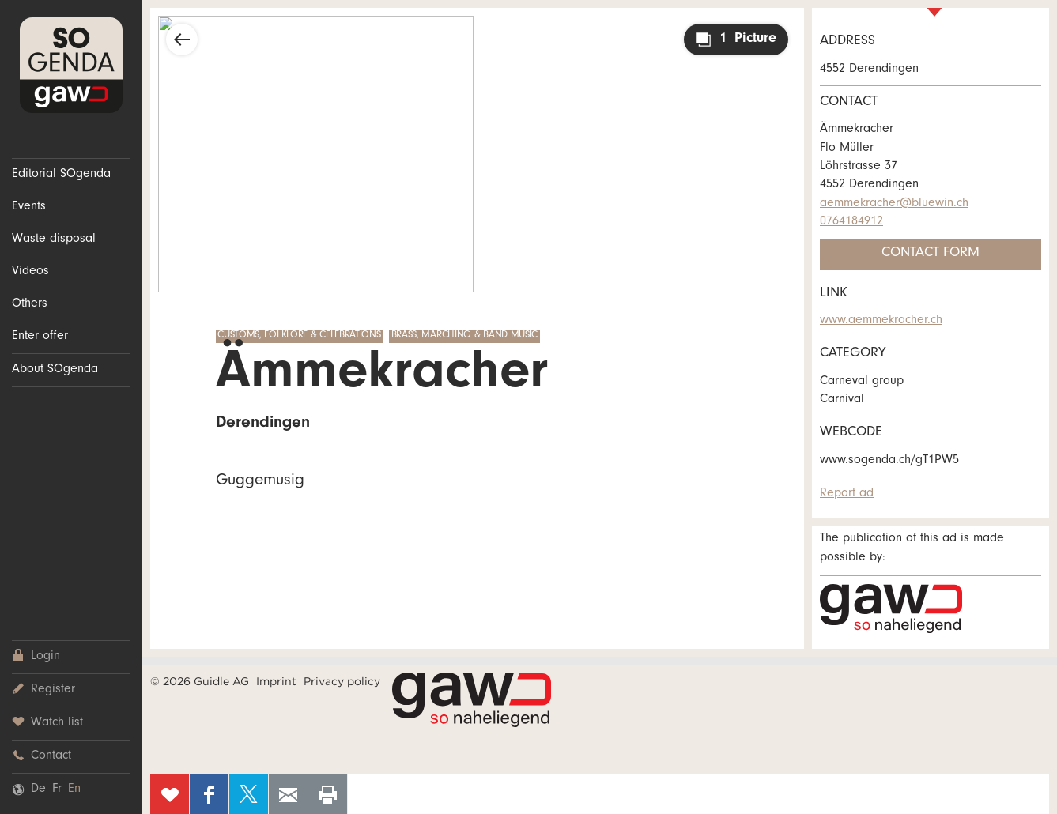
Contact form (930, 254)
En (74, 789)
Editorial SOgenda (61, 174)
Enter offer (40, 336)
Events (29, 207)
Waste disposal (54, 239)
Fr (57, 789)
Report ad (847, 494)
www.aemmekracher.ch (881, 321)
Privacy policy (342, 681)
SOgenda (71, 65)
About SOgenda (55, 370)
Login (36, 656)
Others (29, 304)
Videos (30, 272)
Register (43, 689)
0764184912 (851, 222)
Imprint (276, 681)
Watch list (47, 722)
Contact (41, 756)
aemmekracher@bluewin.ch (894, 204)
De (38, 789)
